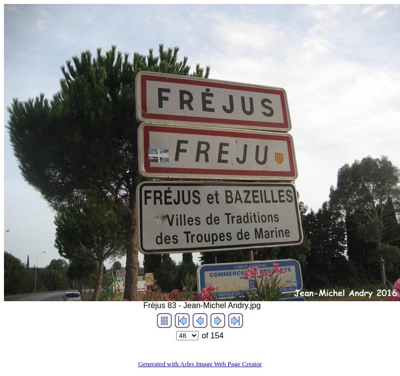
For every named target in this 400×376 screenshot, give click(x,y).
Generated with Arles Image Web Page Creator (200, 364)
